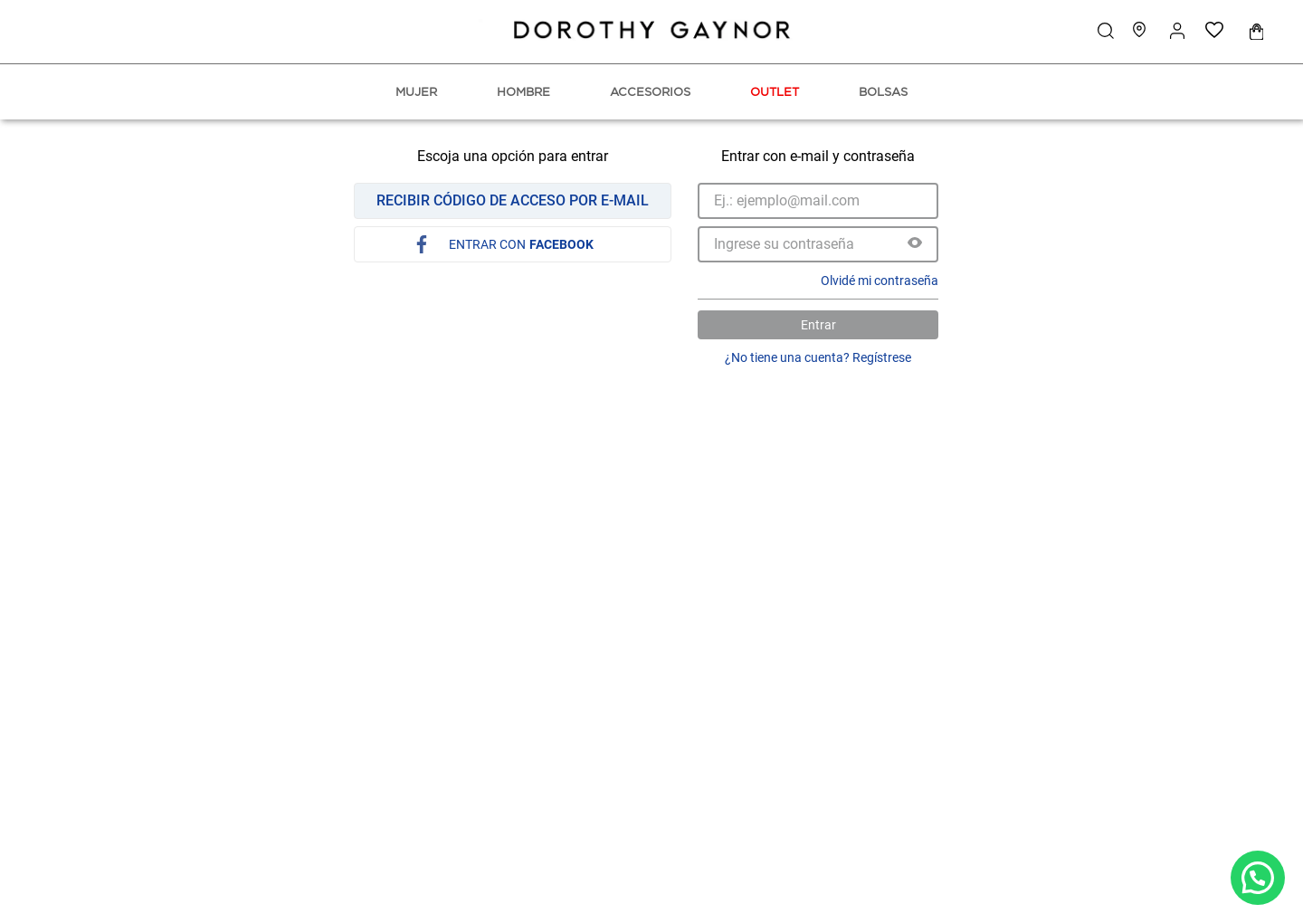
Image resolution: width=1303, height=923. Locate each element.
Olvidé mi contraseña (879, 280)
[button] (915, 244)
